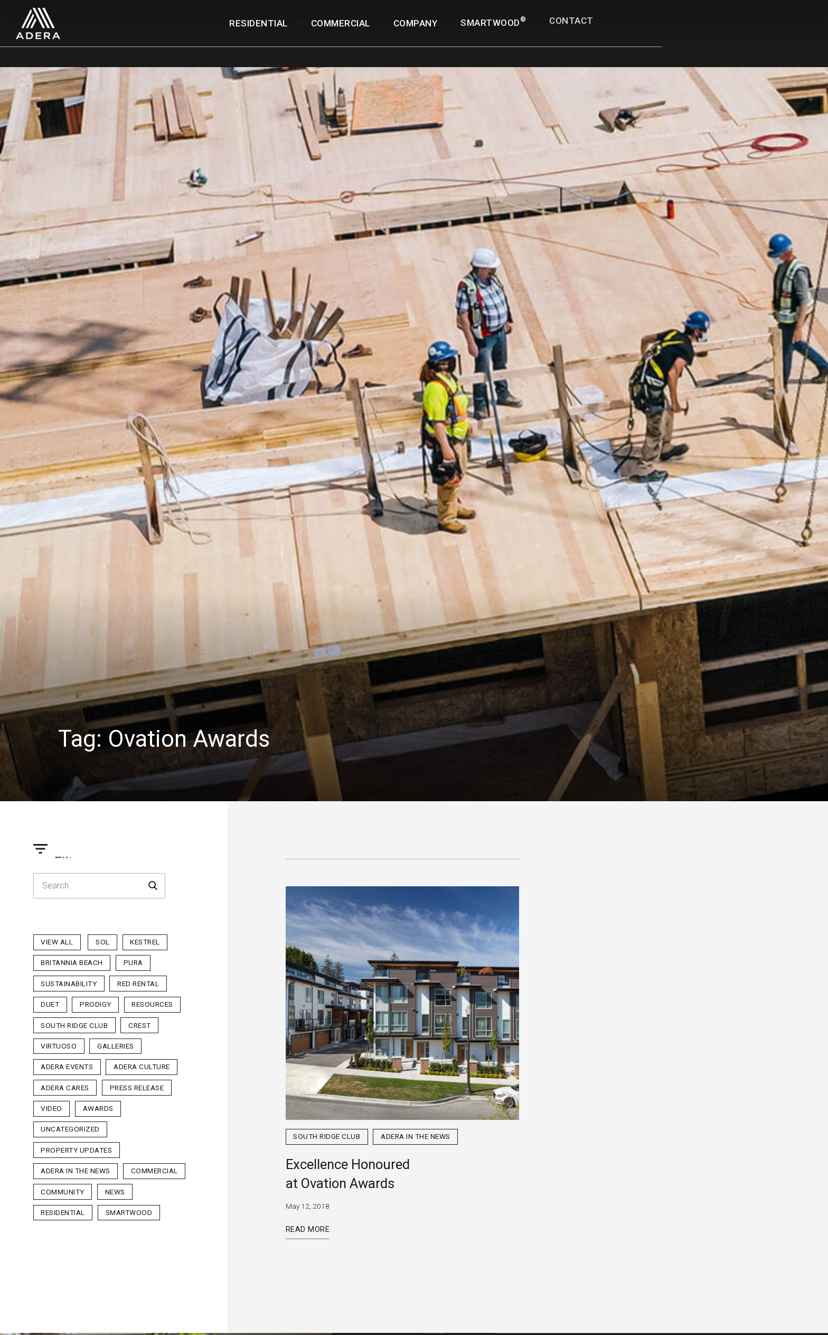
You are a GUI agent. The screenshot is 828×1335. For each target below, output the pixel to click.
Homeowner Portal (702, 16)
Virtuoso (59, 1046)
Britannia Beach (72, 962)
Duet (50, 1004)
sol (103, 942)
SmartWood (493, 22)
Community (62, 1192)
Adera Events (67, 1066)
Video (51, 1108)
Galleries (115, 1046)
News (115, 1192)
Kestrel (145, 942)
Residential (258, 23)
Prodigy (95, 1004)
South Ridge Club (74, 1025)
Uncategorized (70, 1129)
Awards (98, 1108)
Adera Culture (142, 1066)
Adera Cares (65, 1087)
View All (57, 942)
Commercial (340, 23)
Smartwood (129, 1212)
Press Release (137, 1087)
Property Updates (76, 1150)
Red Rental (138, 983)
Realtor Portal (778, 8)
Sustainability (69, 983)
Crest (139, 1025)
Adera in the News (75, 1170)
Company (415, 23)
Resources (152, 1004)
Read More (308, 1229)
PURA (133, 962)
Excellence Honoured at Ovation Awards (348, 1173)
